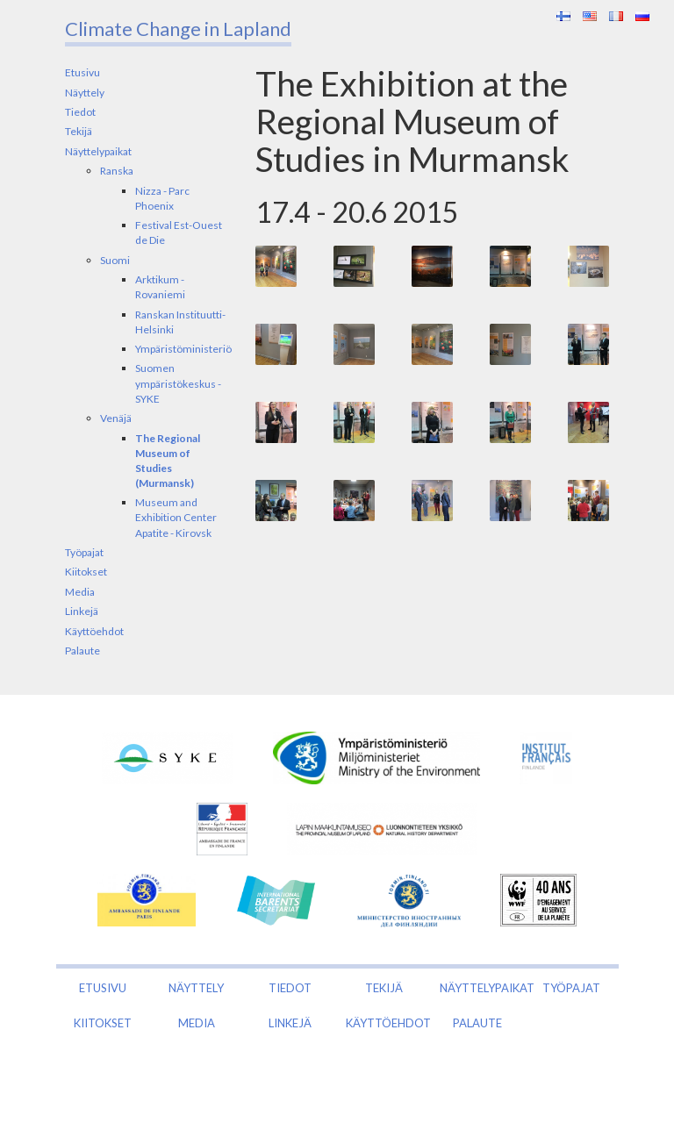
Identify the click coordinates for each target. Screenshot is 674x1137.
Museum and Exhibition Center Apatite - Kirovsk (176, 517)
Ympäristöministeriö (183, 348)
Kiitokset (86, 571)
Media (80, 591)
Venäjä (116, 418)
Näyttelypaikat (98, 151)
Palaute (82, 650)
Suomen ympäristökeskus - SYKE (178, 382)
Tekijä (78, 131)
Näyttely (84, 92)
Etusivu (82, 72)
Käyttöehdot (94, 631)
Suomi (115, 260)
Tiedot (80, 111)
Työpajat (84, 552)
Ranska (116, 170)
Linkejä (81, 611)
